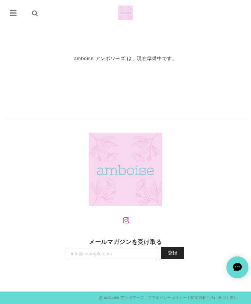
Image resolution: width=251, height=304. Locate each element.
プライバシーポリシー (167, 298)
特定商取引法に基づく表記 (213, 298)
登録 (172, 253)
